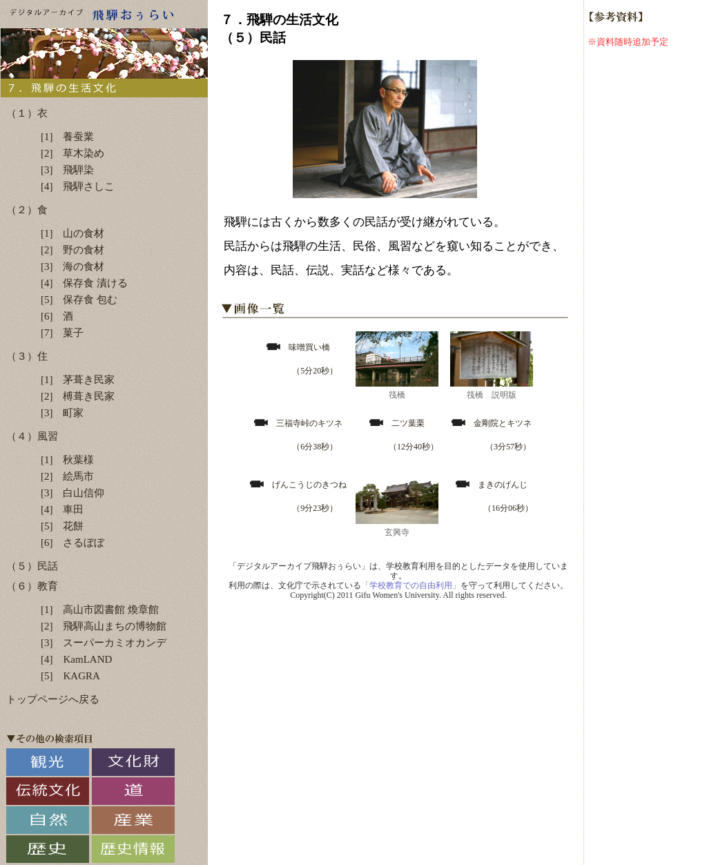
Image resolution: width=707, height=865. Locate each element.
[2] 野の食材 (73, 249)
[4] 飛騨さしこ (78, 186)
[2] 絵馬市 (68, 476)
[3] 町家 (62, 412)
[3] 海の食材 (73, 266)
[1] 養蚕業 (68, 136)
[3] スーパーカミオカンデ (104, 642)
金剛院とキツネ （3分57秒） (492, 434)
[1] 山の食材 (73, 233)
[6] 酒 (57, 316)
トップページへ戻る (52, 699)
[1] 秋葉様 (68, 459)
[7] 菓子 (62, 332)
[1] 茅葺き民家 (78, 379)
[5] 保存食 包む (79, 299)
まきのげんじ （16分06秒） (493, 496)
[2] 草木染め (73, 153)
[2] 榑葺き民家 (78, 396)
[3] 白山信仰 (73, 492)
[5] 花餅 (62, 526)
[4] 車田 (62, 509)
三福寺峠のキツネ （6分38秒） (298, 434)
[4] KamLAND (76, 659)
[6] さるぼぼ (73, 542)
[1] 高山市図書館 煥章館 (100, 609)
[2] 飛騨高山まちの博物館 (104, 626)
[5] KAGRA (70, 675)
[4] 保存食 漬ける (84, 283)
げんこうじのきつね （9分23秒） (298, 496)
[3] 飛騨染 (68, 169)
